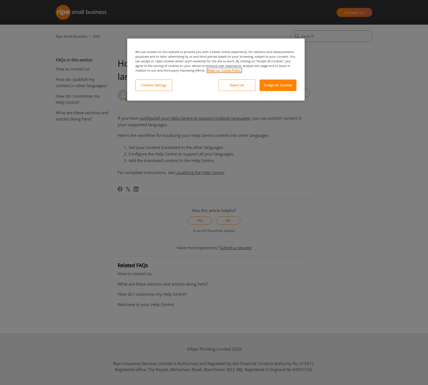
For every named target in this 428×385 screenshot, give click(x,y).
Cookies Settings (154, 85)
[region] (216, 70)
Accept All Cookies (278, 85)
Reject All (237, 85)
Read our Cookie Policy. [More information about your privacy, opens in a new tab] (224, 70)
